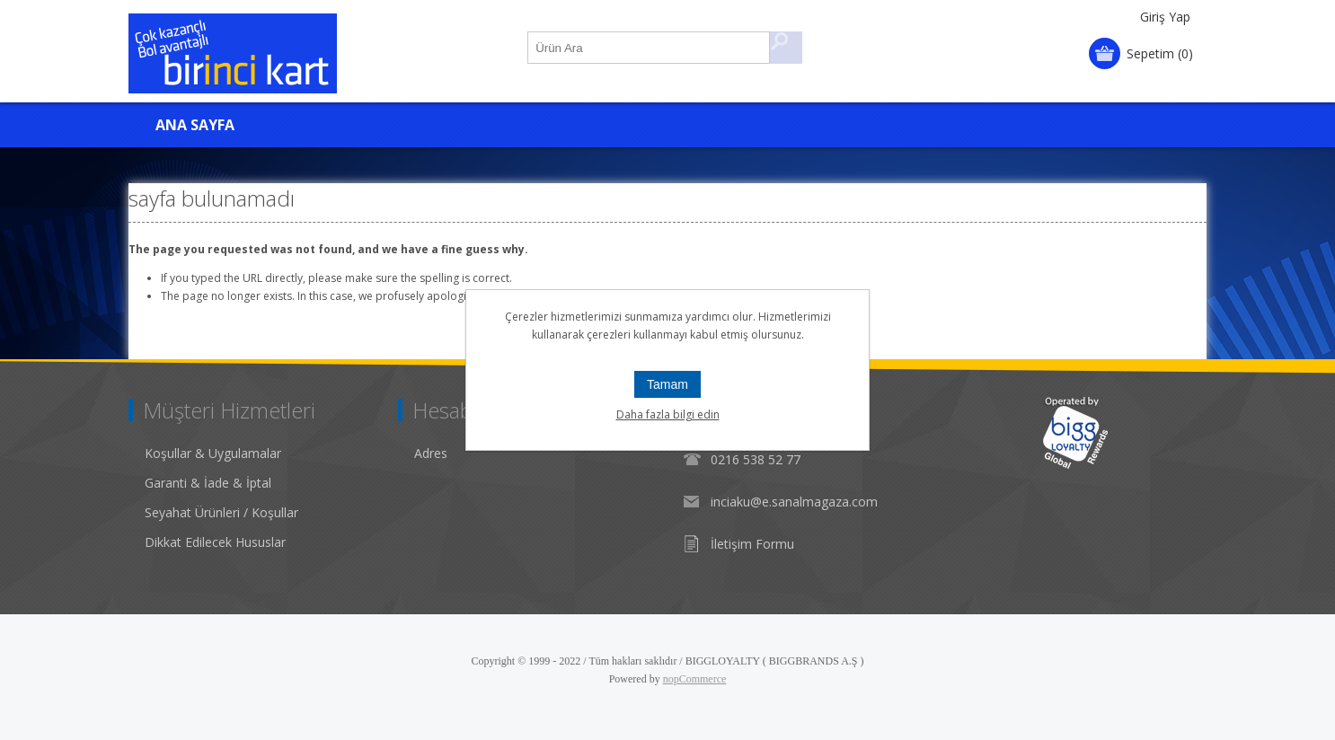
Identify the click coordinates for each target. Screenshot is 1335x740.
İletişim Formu (752, 543)
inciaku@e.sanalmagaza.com (794, 501)
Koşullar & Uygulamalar (213, 453)
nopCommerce (695, 679)
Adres (430, 453)
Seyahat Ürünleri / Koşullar (221, 512)
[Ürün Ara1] (649, 47)
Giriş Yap (1165, 16)
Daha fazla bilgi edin (668, 414)
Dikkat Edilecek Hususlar (215, 542)
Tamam (667, 384)
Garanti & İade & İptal (208, 482)
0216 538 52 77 (755, 459)
